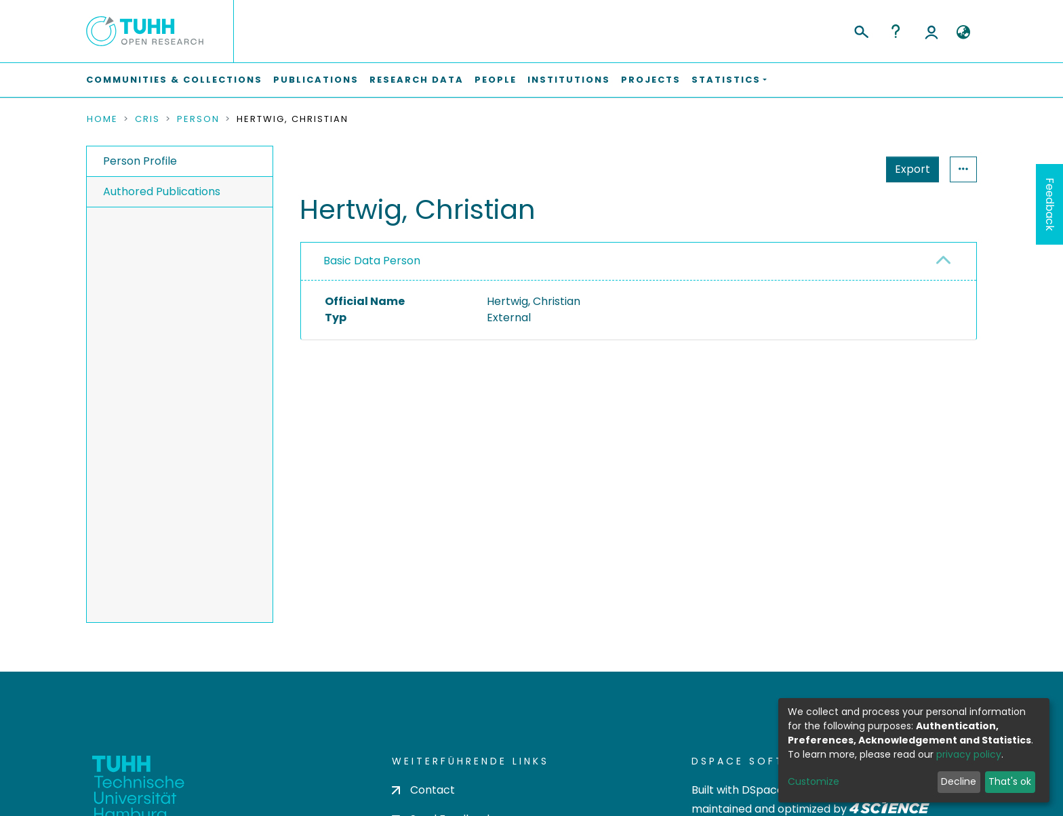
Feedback (1050, 204)
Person (198, 119)
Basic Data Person (371, 260)
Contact (423, 790)
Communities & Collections (174, 79)
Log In (931, 31)
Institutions (568, 79)
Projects (651, 79)
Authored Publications (161, 191)
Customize (813, 781)
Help (895, 31)
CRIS (147, 119)
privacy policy (968, 754)
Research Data (416, 79)
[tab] (638, 262)
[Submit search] (860, 30)
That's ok (1009, 781)
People (496, 79)
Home (102, 119)
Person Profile (140, 161)
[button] (963, 32)
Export (912, 169)
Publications (316, 79)
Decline (958, 781)
